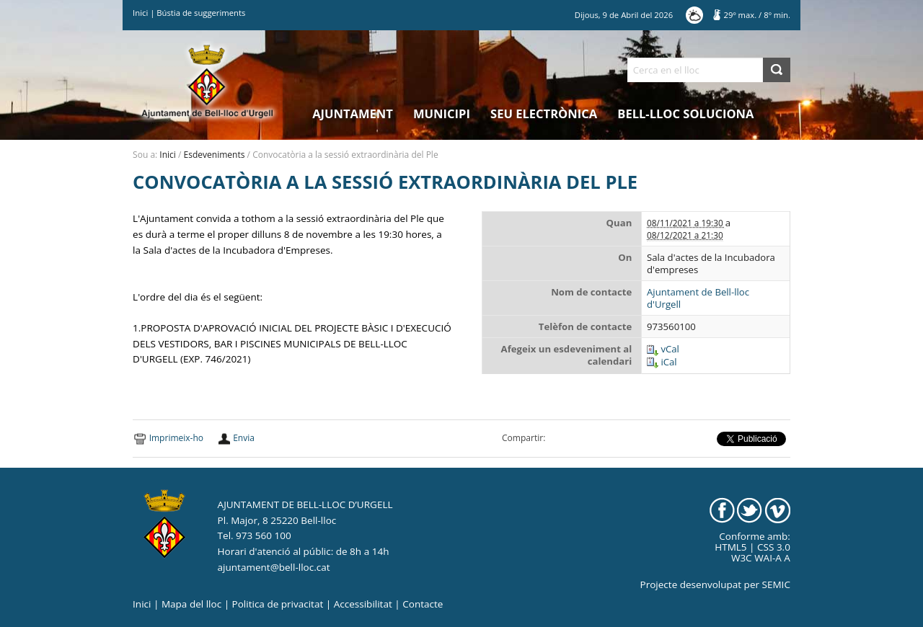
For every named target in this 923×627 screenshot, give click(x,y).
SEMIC (776, 584)
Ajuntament (352, 113)
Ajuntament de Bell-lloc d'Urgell (698, 298)
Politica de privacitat (278, 603)
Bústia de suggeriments (200, 12)
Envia (244, 438)
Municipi (441, 113)
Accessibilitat (363, 603)
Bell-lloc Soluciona (685, 113)
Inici (140, 12)
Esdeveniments (214, 154)
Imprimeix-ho (176, 438)
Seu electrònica (543, 113)
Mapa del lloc (191, 603)
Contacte (422, 603)
